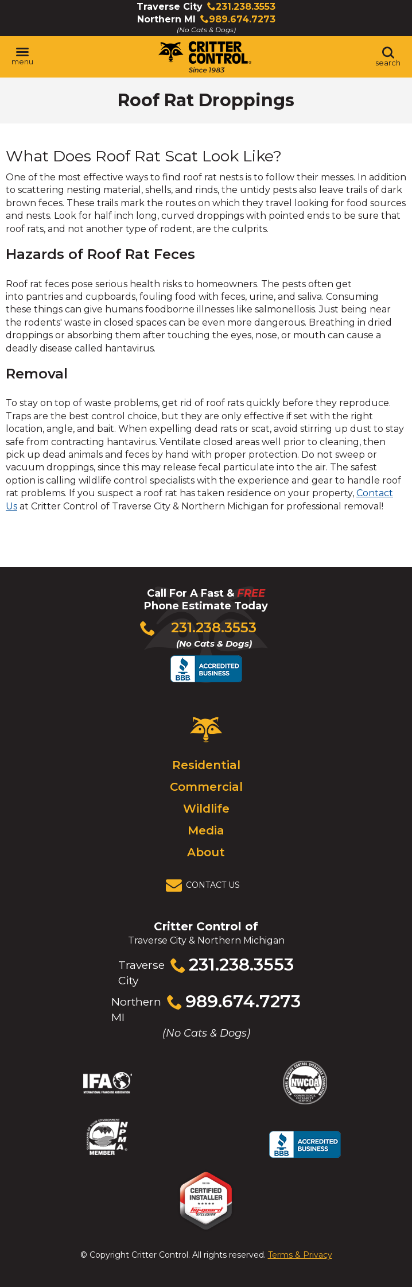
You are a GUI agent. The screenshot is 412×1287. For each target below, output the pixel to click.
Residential (206, 765)
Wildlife (206, 809)
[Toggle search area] (388, 57)
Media (206, 830)
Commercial (206, 787)
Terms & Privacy (300, 1255)
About (206, 852)
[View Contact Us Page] (206, 886)
